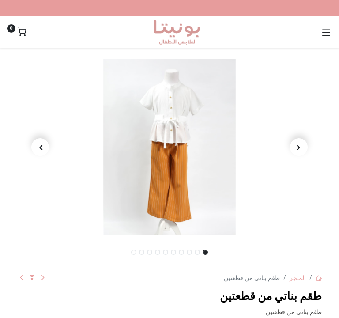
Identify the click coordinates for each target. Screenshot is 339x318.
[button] (299, 147)
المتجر (298, 277)
